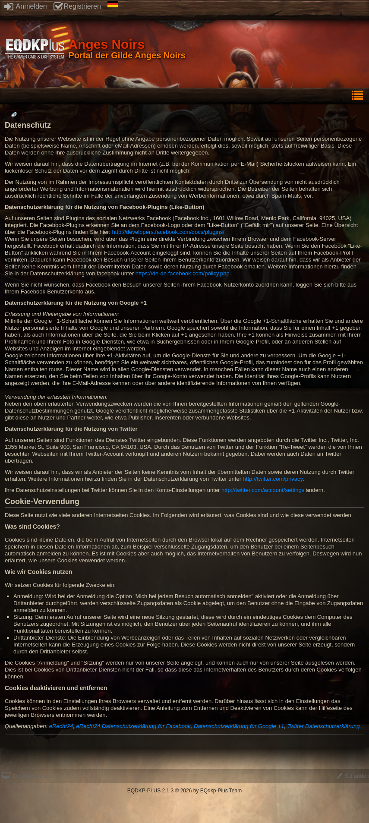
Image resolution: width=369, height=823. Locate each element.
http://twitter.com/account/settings (262, 490)
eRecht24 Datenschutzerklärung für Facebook (133, 726)
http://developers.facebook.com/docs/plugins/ (168, 232)
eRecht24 (61, 726)
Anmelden (25, 6)
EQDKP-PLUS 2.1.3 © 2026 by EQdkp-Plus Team (184, 791)
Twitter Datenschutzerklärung (323, 726)
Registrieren (77, 6)
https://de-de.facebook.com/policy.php (183, 273)
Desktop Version (28, 776)
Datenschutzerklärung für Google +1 (239, 726)
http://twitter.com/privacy (273, 479)
